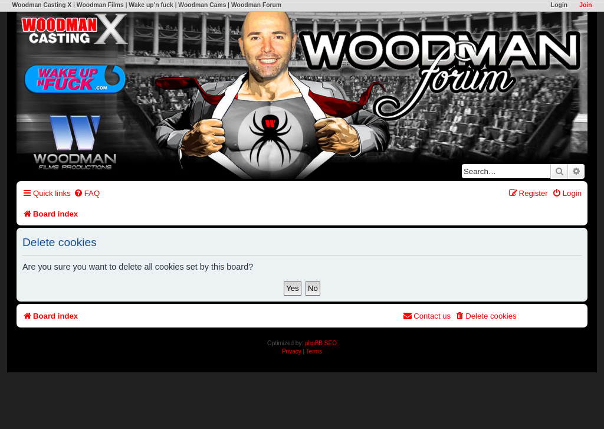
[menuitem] (87, 193)
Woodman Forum (256, 5)
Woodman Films (100, 5)
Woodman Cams (202, 5)
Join (585, 5)
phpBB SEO (321, 343)
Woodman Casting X (41, 5)
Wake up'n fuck (151, 5)
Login (559, 5)
